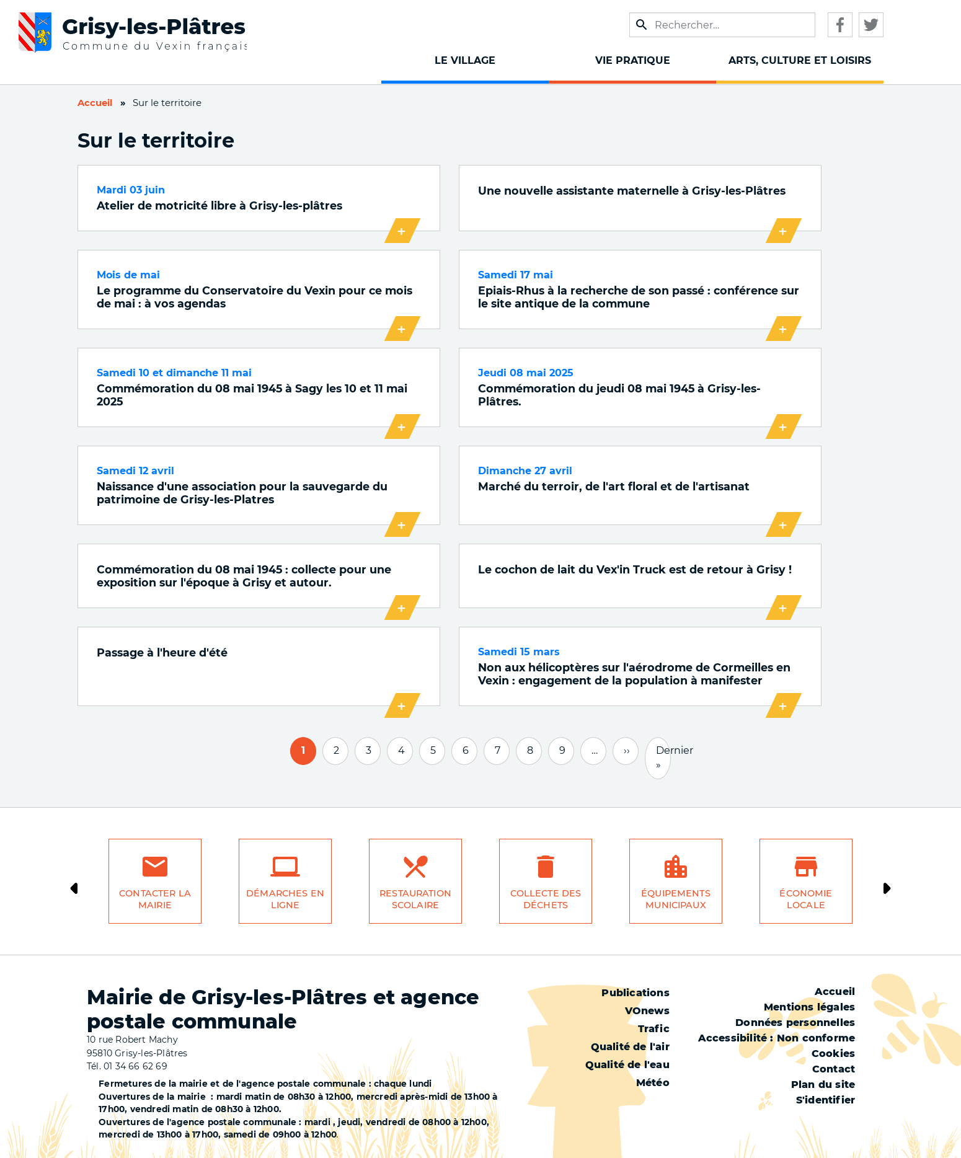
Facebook (840, 24)
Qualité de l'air (630, 1047)
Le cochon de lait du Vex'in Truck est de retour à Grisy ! (635, 569)
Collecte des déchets (546, 899)
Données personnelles (795, 1022)
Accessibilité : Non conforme (777, 1038)
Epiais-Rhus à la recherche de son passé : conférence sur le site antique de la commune (638, 297)
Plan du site (823, 1084)
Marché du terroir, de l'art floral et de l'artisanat (614, 486)
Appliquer (641, 24)
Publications (635, 993)
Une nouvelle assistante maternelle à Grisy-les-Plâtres (632, 190)
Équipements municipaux (676, 899)
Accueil (95, 102)
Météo (653, 1083)
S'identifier (825, 1100)
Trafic (654, 1029)
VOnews (647, 1011)
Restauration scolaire (415, 899)
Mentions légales (809, 1007)
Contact (833, 1069)
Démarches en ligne (285, 899)
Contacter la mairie (155, 899)
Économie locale (805, 899)
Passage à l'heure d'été (162, 652)
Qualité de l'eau (627, 1065)
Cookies (833, 1053)
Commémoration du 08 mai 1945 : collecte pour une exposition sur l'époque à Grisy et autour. (244, 576)
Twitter (871, 24)
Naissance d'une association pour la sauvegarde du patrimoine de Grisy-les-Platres (242, 493)
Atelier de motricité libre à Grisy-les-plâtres (219, 205)
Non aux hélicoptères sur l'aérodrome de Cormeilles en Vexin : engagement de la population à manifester (634, 674)
